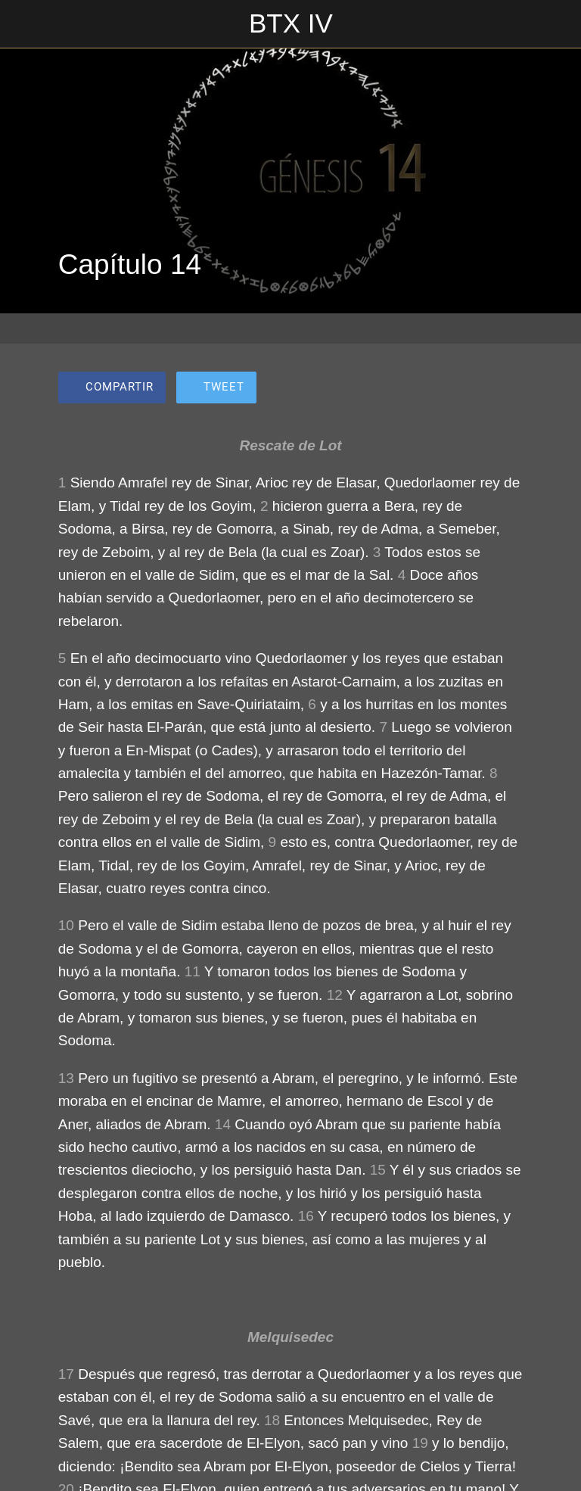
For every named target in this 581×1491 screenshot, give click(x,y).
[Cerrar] (24, 24)
